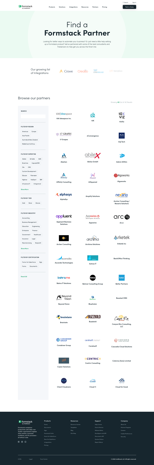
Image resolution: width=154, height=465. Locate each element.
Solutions (62, 7)
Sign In (134, 2)
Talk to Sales (129, 7)
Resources (84, 7)
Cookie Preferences (126, 434)
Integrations (73, 7)
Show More (24, 189)
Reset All (24, 277)
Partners (95, 7)
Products (52, 7)
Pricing (104, 7)
